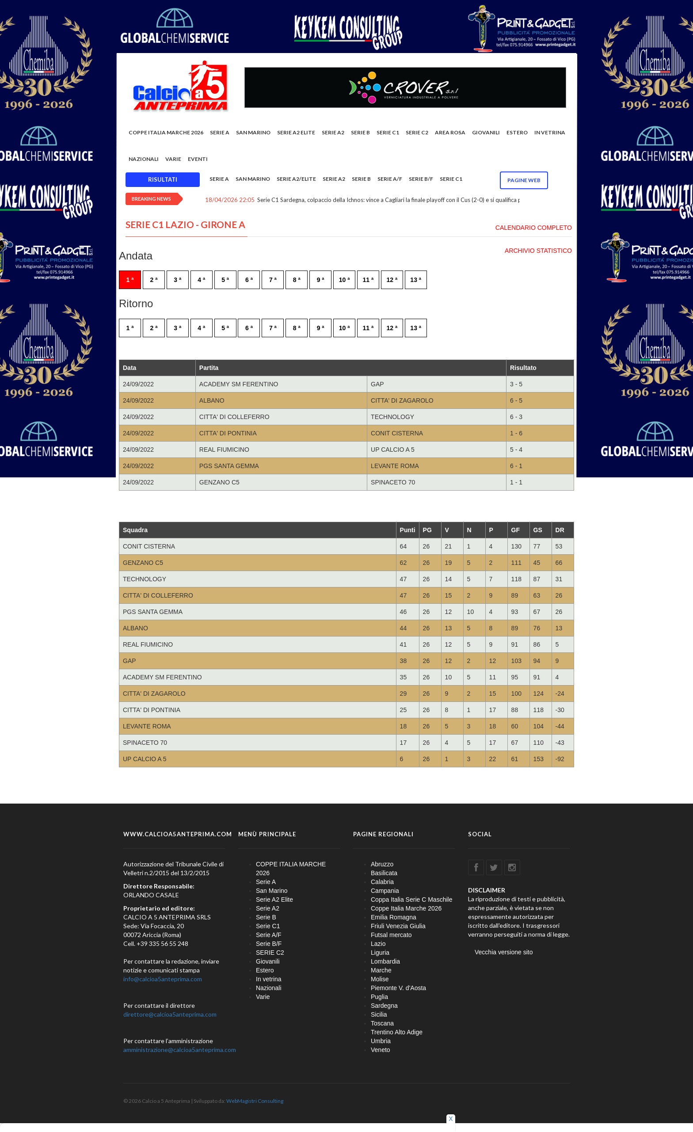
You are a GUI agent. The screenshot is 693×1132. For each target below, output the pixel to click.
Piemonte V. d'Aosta (398, 987)
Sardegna (384, 1005)
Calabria (382, 881)
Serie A (219, 132)
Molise (379, 979)
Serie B (360, 132)
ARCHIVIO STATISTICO (538, 250)
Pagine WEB (524, 180)
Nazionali (144, 159)
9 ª (320, 279)
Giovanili (486, 132)
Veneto (380, 1049)
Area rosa (450, 132)
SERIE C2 (417, 132)
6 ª (249, 279)
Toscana (382, 1023)
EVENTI (198, 159)
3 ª (177, 279)
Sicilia (379, 1014)
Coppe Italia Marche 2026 (406, 908)
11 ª (368, 279)
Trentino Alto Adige (397, 1032)
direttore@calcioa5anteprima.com (170, 1014)
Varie (173, 159)
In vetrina (549, 132)
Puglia (379, 996)
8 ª (297, 279)
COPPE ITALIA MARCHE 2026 (166, 132)
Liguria (380, 952)
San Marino (253, 132)
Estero (517, 132)
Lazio (378, 943)
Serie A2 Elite (296, 132)
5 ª (225, 279)
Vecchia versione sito (504, 952)
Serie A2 (333, 132)
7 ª (273, 279)
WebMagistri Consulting (254, 1101)
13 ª (415, 279)
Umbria (381, 1040)
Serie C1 (388, 132)
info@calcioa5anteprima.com (162, 979)
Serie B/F (421, 178)
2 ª (153, 279)
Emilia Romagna (393, 917)
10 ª (344, 279)
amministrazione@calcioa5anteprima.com (179, 1049)
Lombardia (385, 961)
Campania (385, 890)
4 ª (201, 279)
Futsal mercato (391, 934)
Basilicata (384, 873)
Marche (381, 970)
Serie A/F (389, 178)
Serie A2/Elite (296, 178)
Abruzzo (382, 864)
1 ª (130, 279)
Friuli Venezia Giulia (398, 926)
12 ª (391, 279)
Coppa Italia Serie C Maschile (411, 899)
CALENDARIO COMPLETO (533, 227)
